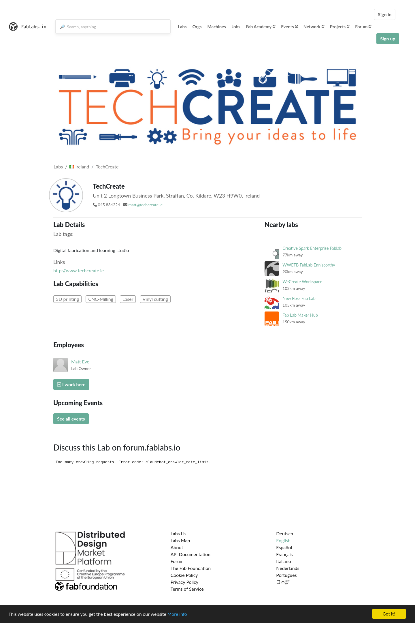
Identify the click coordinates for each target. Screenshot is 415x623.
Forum (363, 26)
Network (313, 26)
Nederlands (287, 568)
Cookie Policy (184, 575)
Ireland (79, 166)
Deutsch (284, 533)
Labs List (179, 533)
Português (286, 575)
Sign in (384, 14)
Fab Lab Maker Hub (300, 315)
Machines (216, 26)
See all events (71, 418)
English (283, 540)
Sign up (387, 38)
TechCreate (107, 166)
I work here (71, 384)
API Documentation (191, 554)
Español (284, 547)
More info (177, 614)
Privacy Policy (185, 582)
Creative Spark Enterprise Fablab (312, 248)
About (177, 547)
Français (284, 554)
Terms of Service (187, 589)
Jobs (236, 26)
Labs (182, 26)
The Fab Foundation (191, 568)
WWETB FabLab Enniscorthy (308, 264)
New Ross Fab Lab (298, 298)
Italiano (283, 561)
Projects (339, 26)
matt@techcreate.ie (145, 204)
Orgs (197, 26)
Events (289, 26)
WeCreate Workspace (302, 281)
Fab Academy (261, 26)
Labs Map (180, 540)
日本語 (283, 582)
